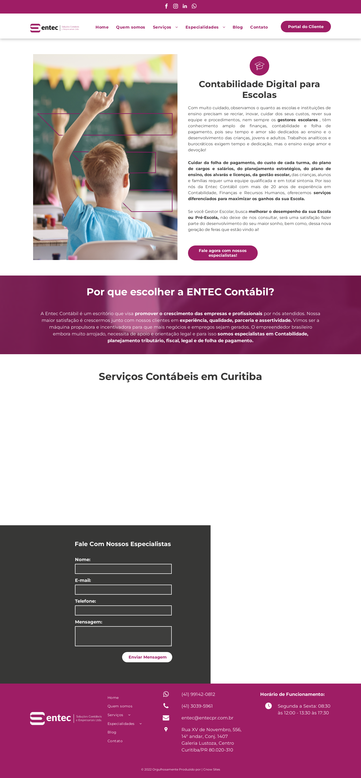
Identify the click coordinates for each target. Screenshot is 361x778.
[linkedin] (185, 7)
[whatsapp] (194, 7)
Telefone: (85, 601)
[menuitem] (102, 27)
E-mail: (83, 580)
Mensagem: (88, 622)
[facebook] (166, 7)
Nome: (83, 559)
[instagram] (175, 7)
